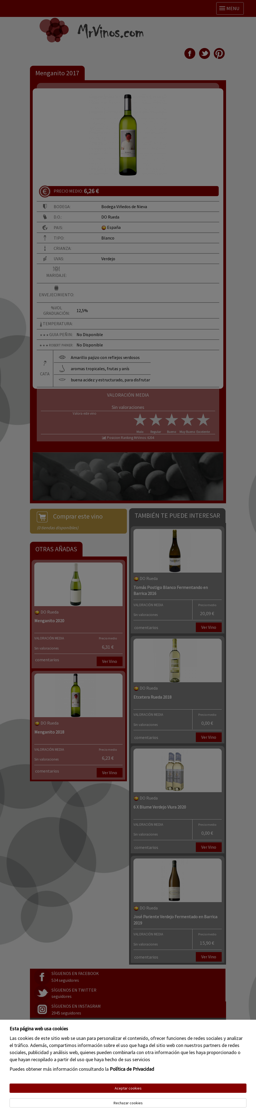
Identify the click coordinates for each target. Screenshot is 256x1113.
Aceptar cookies (128, 1088)
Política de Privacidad (132, 1069)
